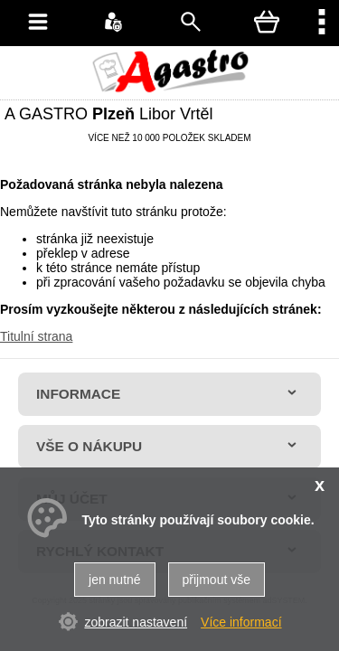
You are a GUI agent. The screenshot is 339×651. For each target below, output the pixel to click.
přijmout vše (216, 579)
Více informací (241, 622)
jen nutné (115, 579)
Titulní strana (36, 336)
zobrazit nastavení (135, 622)
